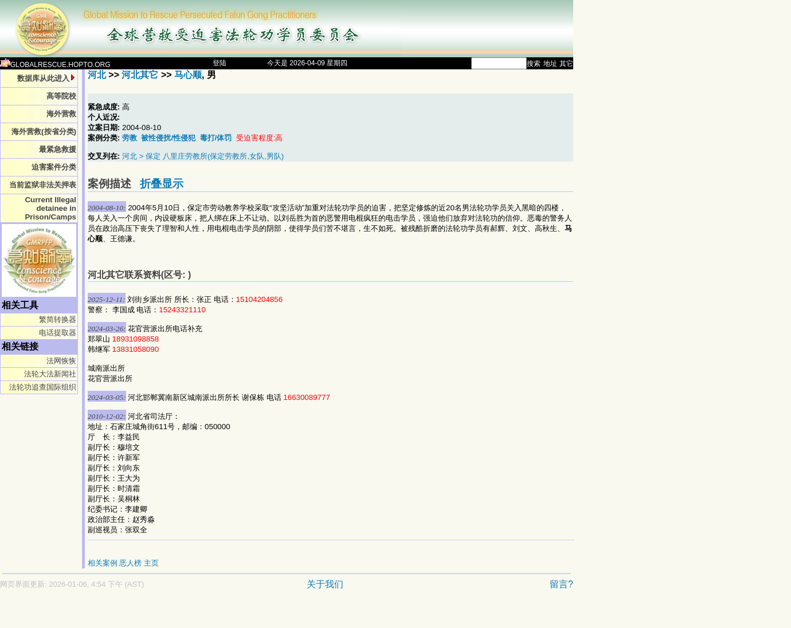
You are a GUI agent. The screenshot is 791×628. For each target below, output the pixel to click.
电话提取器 (57, 332)
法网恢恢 (61, 360)
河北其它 (140, 75)
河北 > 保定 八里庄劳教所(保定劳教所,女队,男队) (203, 156)
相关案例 (103, 563)
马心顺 (188, 75)
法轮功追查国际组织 (42, 387)
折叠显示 (161, 184)
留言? (561, 584)
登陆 (219, 63)
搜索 (534, 64)
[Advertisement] (246, 614)
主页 (151, 563)
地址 (550, 64)
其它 (566, 64)
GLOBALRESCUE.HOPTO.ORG (55, 65)
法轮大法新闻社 (50, 374)
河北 (97, 75)
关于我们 (325, 584)
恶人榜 (130, 563)
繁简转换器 (57, 319)
